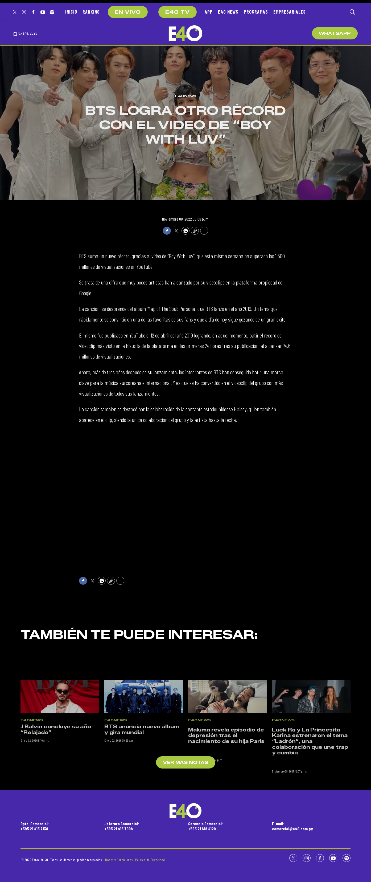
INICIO (71, 12)
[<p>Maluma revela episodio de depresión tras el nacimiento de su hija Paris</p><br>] (227, 729)
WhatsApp (335, 33)
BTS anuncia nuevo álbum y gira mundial (141, 762)
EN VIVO (128, 12)
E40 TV (177, 12)
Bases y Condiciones (119, 859)
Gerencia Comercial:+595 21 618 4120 (205, 826)
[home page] (185, 33)
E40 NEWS (228, 12)
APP (209, 12)
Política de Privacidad (150, 859)
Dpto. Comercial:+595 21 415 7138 (34, 826)
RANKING (91, 12)
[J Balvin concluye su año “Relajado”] (59, 729)
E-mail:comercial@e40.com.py (292, 826)
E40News (185, 96)
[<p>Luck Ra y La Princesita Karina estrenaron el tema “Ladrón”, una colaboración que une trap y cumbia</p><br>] (311, 729)
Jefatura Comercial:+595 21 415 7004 (121, 826)
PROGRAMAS (256, 12)
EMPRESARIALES (289, 12)
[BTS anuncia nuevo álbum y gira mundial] (143, 729)
